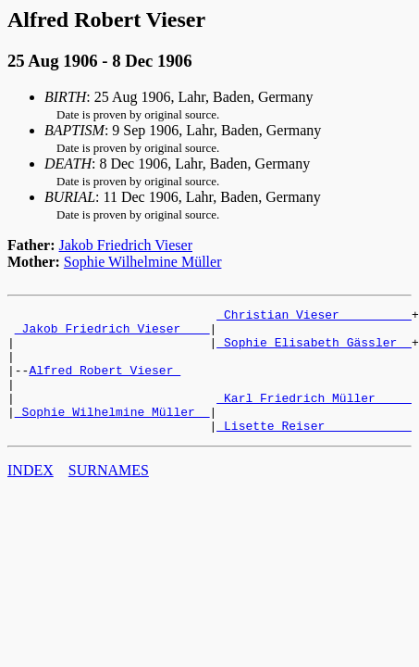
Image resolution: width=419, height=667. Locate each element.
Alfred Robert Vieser (104, 383)
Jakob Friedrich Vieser (125, 245)
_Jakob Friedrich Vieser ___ (112, 333)
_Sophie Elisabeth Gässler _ (314, 350)
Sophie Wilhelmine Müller (143, 262)
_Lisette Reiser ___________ (314, 450)
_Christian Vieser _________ (314, 316)
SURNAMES (108, 495)
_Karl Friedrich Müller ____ (314, 417)
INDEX (30, 495)
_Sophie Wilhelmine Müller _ (112, 433)
